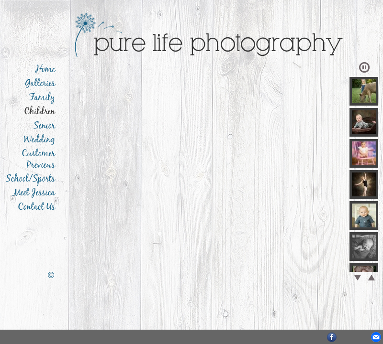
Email (376, 337)
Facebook (332, 337)
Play (364, 67)
